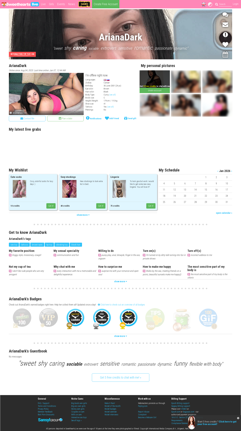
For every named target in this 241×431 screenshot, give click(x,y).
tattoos (24, 244)
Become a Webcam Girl (147, 417)
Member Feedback (45, 412)
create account (155, 90)
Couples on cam (77, 412)
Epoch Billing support (180, 403)
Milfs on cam (76, 414)
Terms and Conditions (47, 406)
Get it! (51, 206)
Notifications (95, 118)
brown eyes (37, 244)
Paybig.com (142, 406)
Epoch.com (175, 412)
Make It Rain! (110, 403)
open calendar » (224, 213)
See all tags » (76, 420)
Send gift (132, 118)
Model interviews (111, 414)
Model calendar (111, 412)
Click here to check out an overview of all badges (121, 304)
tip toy (49, 244)
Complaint (142, 414)
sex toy (14, 244)
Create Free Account (106, 4)
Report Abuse (143, 412)
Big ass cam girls (78, 406)
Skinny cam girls (78, 409)
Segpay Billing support (180, 406)
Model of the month (112, 406)
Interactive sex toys (79, 417)
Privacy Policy (43, 409)
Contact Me (27, 118)
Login (235, 4)
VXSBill (184, 409)
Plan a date (65, 118)
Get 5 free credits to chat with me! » (120, 377)
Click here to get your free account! (216, 423)
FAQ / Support (43, 403)
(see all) (112, 94)
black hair (75, 244)
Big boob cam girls (79, 403)
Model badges (110, 409)
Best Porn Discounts (46, 414)
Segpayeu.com (188, 412)
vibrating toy (62, 244)
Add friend (114, 118)
